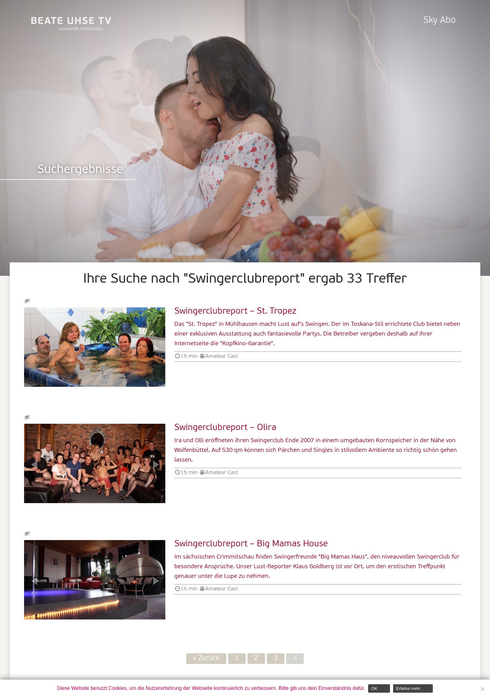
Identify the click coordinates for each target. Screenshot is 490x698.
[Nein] (482, 689)
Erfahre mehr (408, 688)
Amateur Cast (221, 356)
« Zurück (206, 658)
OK (374, 688)
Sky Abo (439, 20)
